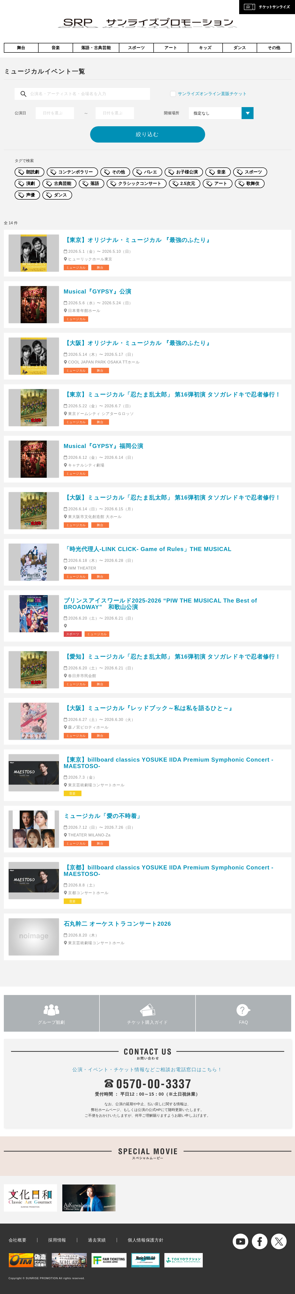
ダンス (239, 48)
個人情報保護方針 (146, 1240)
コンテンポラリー (75, 172)
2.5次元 (187, 183)
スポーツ (136, 48)
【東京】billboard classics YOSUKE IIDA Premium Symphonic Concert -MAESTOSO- (169, 762)
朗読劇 (32, 172)
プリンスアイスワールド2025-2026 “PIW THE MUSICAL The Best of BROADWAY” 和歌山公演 (160, 603)
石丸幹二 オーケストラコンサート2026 (117, 923)
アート (170, 48)
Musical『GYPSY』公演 (97, 291)
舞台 (21, 48)
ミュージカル (76, 267)
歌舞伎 (252, 183)
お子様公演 (187, 172)
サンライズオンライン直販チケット (212, 93)
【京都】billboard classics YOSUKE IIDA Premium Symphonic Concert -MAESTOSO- (169, 870)
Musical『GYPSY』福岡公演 (103, 446)
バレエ (150, 172)
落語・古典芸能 (96, 48)
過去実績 (97, 1240)
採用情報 (57, 1240)
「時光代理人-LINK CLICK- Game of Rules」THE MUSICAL (148, 549)
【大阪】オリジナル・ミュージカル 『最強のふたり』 (138, 343)
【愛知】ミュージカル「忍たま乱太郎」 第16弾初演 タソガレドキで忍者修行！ (172, 656)
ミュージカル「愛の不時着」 (103, 816)
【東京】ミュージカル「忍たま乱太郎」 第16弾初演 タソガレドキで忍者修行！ (172, 394)
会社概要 (18, 1240)
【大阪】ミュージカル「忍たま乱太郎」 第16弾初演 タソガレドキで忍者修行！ (172, 497)
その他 (274, 48)
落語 (94, 183)
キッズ (205, 48)
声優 (30, 195)
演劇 (30, 183)
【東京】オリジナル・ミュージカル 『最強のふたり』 (138, 240)
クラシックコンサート (139, 183)
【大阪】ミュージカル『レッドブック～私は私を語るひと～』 (149, 708)
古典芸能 (62, 183)
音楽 (56, 48)
